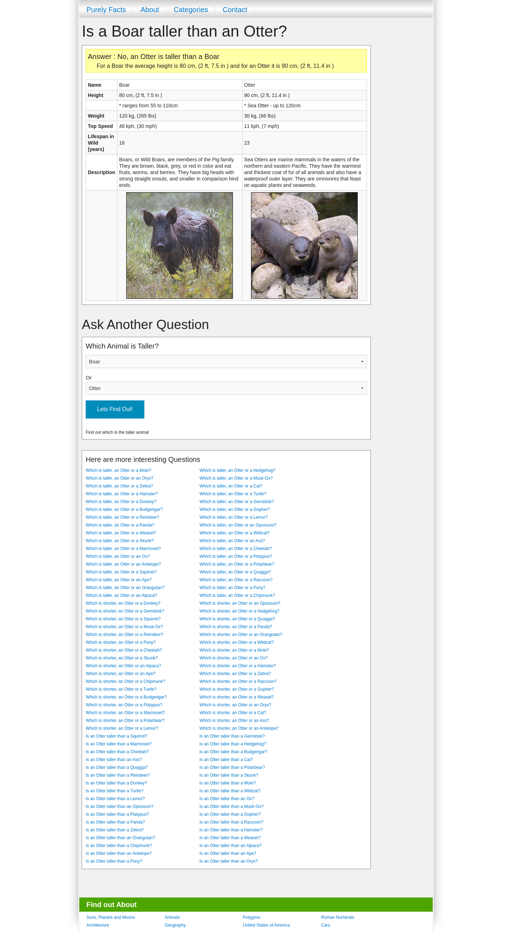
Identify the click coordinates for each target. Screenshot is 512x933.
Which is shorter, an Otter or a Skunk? (122, 658)
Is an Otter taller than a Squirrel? (116, 736)
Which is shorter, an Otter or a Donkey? (123, 603)
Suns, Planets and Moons (110, 917)
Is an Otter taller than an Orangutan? (120, 837)
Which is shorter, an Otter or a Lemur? (122, 728)
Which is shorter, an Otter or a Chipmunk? (125, 681)
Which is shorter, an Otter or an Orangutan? (240, 634)
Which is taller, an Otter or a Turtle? (232, 493)
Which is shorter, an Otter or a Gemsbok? (125, 611)
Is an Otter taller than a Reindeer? (118, 775)
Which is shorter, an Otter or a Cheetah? (124, 650)
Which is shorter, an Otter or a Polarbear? (125, 720)
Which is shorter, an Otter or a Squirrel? (123, 618)
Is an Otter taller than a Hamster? (230, 829)
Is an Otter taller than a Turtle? (114, 790)
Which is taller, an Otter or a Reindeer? (122, 517)
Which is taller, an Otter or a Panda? (120, 525)
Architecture (97, 925)
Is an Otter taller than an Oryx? (228, 861)
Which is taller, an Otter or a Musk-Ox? (236, 478)
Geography (175, 925)
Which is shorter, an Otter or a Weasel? (236, 697)
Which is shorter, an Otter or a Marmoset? (125, 712)
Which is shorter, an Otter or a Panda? (235, 626)
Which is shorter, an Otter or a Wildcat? (236, 642)
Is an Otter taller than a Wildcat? (229, 790)
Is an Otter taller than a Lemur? (115, 798)
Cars (325, 925)
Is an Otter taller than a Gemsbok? (232, 736)
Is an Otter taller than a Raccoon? (231, 822)
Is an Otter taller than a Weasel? (230, 837)
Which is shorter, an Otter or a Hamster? (237, 665)
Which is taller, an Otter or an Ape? (118, 579)
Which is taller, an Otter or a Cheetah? (235, 548)
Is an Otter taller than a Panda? (115, 822)
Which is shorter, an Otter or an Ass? (234, 720)
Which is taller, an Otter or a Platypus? (235, 556)
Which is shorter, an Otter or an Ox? (233, 658)
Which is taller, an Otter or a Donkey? (121, 501)
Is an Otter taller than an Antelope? (118, 853)
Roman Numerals (337, 917)
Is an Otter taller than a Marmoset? (118, 743)
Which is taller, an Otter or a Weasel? (121, 532)
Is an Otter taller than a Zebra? (115, 829)
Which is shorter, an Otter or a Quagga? (237, 618)
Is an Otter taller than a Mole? (227, 783)
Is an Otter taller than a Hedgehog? (232, 743)
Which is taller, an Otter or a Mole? (118, 470)
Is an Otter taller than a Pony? (114, 861)
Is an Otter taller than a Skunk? (228, 775)
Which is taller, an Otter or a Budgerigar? (124, 509)
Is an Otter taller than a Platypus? (117, 814)
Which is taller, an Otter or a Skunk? (120, 540)
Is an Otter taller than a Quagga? (117, 767)
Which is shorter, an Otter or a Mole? (234, 650)
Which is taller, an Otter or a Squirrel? (121, 572)
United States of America (266, 925)
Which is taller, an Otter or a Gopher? (234, 509)
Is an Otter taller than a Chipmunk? (119, 845)
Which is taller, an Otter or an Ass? (232, 540)
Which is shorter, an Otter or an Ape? (121, 673)
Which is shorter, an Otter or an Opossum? (239, 603)
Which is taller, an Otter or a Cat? (230, 486)
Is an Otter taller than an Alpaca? (230, 845)
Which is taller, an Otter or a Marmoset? (123, 548)
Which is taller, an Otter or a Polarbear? (236, 564)
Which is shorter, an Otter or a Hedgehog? (239, 611)
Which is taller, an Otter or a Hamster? (122, 493)
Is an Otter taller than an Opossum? (119, 806)
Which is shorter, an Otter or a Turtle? (121, 689)
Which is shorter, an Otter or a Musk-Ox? (124, 626)
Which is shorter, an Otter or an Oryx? (235, 704)
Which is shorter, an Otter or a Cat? (232, 712)
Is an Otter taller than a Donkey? (116, 783)
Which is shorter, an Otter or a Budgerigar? (126, 697)
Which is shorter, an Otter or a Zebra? (235, 673)
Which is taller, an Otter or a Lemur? (233, 517)
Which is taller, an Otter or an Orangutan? (125, 587)
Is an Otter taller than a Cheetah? (117, 751)
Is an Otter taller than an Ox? (226, 798)
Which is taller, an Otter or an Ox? (118, 556)
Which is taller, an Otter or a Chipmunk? (237, 595)
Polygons (251, 917)
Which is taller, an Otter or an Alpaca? (121, 595)
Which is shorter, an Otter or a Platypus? (124, 704)
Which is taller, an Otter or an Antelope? (123, 564)
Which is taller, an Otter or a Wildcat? (234, 532)
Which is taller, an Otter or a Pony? (232, 587)
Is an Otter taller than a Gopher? (230, 814)
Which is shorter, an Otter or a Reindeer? (124, 634)
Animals (172, 917)
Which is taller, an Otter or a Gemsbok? (236, 501)
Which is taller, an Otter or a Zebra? (119, 486)
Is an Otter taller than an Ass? (114, 759)
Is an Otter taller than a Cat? (226, 759)
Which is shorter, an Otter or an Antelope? (239, 728)
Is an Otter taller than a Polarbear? (232, 767)
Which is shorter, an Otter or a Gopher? (236, 689)
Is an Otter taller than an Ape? (227, 853)
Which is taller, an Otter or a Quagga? (235, 572)
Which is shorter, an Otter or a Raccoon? (238, 681)
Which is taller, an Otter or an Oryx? (119, 478)
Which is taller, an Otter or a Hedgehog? (237, 470)
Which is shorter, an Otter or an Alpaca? (123, 665)
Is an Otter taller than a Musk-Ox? (231, 806)
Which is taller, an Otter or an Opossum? (237, 525)
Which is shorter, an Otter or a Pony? (121, 642)
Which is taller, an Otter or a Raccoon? (235, 579)
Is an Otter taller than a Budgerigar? (233, 751)
